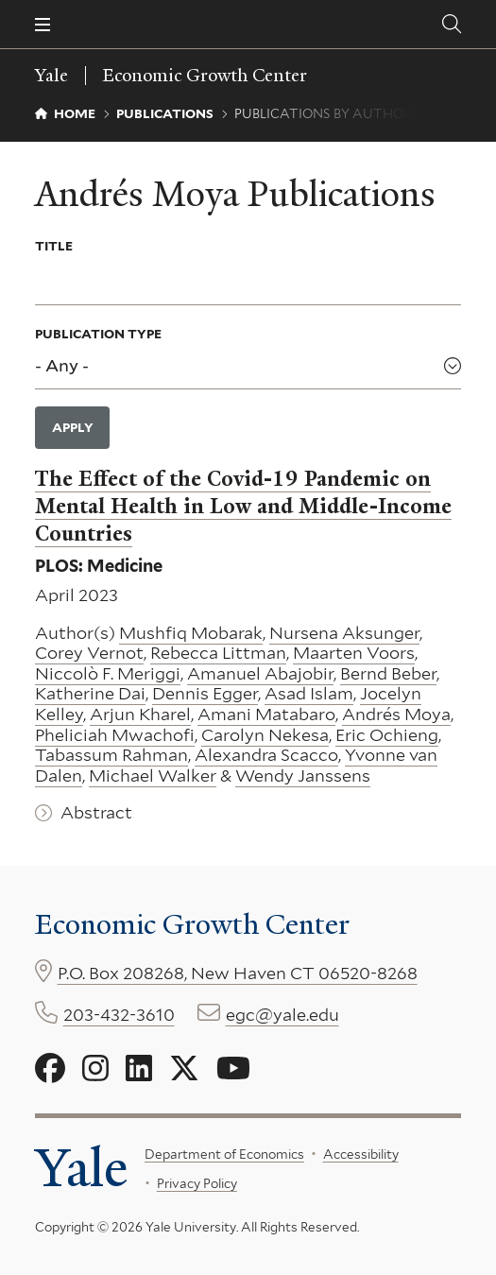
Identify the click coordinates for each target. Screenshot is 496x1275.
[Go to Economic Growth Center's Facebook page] (50, 1069)
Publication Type (98, 333)
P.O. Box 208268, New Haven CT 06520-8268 (238, 973)
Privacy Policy (196, 1183)
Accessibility (360, 1154)
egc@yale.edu (282, 1015)
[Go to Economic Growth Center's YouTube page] (233, 1069)
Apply (73, 427)
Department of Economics (224, 1154)
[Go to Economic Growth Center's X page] (184, 1069)
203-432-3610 (119, 1015)
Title (54, 245)
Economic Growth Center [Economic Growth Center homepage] (205, 75)
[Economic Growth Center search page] (451, 24)
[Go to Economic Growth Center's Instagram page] (95, 1069)
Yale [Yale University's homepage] (81, 1168)
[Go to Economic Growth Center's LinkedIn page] (139, 1069)
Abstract (96, 812)
